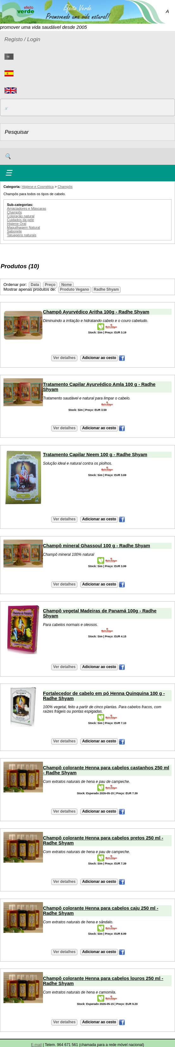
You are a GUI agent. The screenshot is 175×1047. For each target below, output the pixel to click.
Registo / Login (22, 39)
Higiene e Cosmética (37, 187)
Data (35, 284)
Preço (50, 284)
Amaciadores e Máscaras (26, 208)
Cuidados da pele (20, 220)
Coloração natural (20, 216)
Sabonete (14, 231)
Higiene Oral (16, 224)
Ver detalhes (64, 358)
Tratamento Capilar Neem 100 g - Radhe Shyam (95, 454)
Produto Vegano (74, 289)
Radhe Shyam (106, 289)
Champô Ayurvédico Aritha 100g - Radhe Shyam (96, 311)
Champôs (65, 187)
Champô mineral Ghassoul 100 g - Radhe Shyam (96, 545)
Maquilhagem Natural (23, 227)
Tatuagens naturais (21, 235)
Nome (66, 284)
